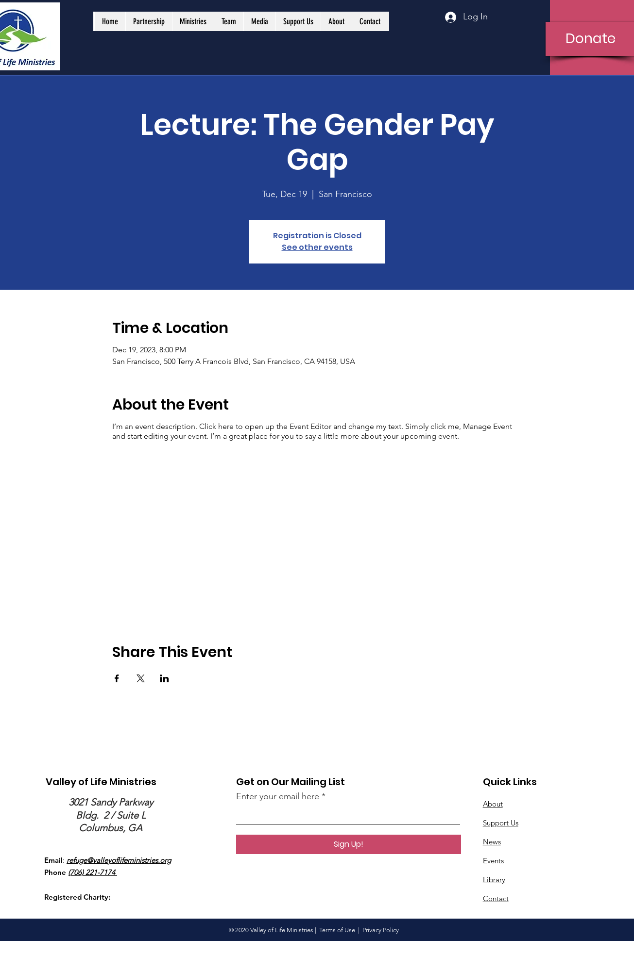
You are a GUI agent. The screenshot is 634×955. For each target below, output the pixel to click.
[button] (148, 21)
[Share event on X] (140, 678)
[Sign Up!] (348, 844)
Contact (496, 898)
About (493, 803)
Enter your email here (277, 796)
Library (494, 879)
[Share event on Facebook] (116, 678)
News (492, 841)
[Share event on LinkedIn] (164, 678)
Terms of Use (337, 930)
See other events (317, 247)
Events (493, 860)
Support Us (500, 822)
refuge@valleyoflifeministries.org (119, 860)
